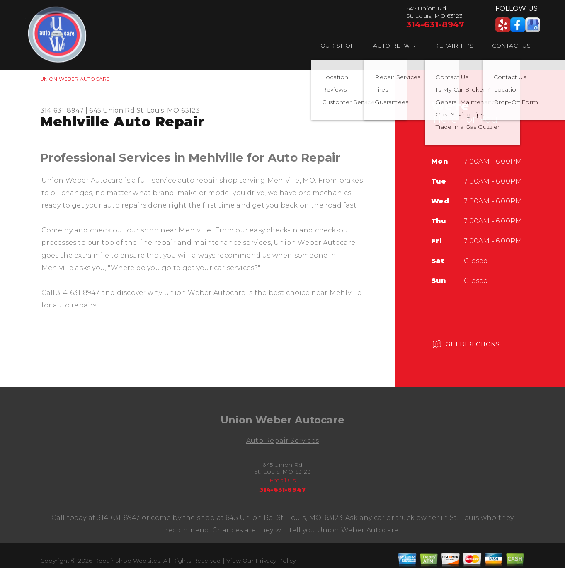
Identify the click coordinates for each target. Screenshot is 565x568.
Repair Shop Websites (127, 560)
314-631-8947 (435, 24)
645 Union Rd (111, 110)
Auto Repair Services (282, 441)
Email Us (282, 480)
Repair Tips (453, 45)
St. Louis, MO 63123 (168, 110)
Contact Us (511, 45)
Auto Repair (394, 45)
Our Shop (337, 45)
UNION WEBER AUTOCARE (75, 79)
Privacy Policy (275, 560)
